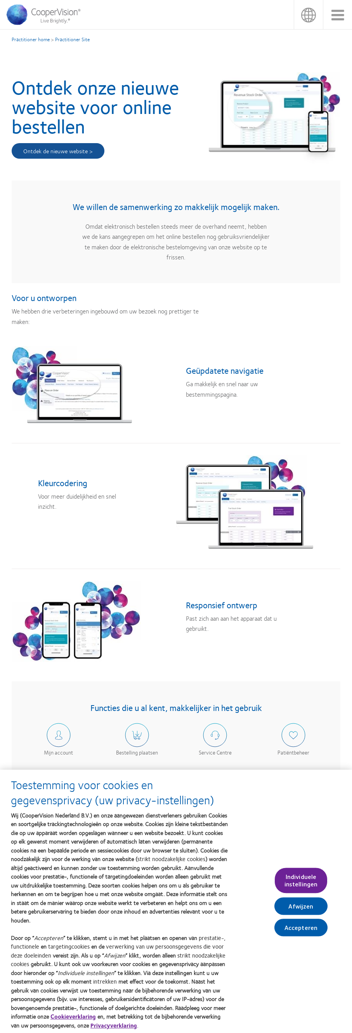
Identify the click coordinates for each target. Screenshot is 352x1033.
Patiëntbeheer (293, 752)
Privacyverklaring (113, 1028)
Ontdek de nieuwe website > (58, 151)
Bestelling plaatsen (137, 752)
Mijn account (58, 752)
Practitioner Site (72, 39)
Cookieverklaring (73, 1019)
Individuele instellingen (301, 883)
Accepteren (301, 930)
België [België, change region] (308, 14)
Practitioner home (31, 39)
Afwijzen (300, 909)
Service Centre (215, 752)
